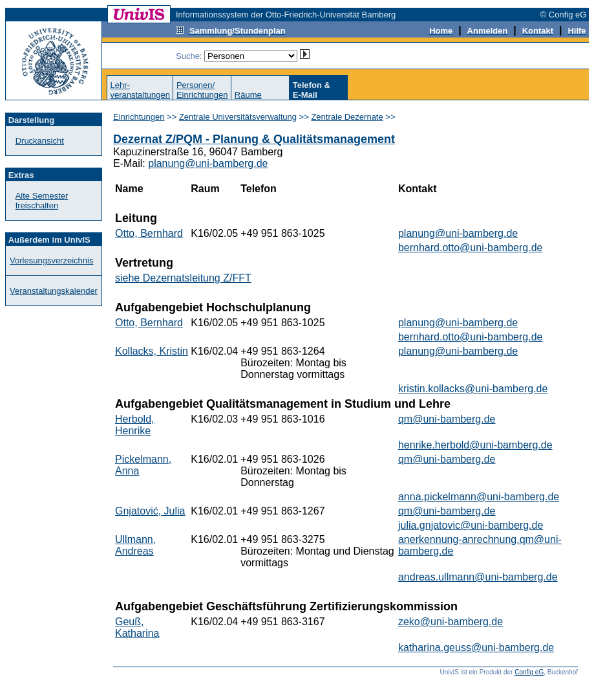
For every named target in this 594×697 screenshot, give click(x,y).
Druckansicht (40, 141)
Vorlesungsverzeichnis (51, 260)
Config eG (529, 672)
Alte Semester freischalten (42, 200)
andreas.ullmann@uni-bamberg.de (478, 576)
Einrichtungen (139, 117)
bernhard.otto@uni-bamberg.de (470, 247)
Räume (248, 95)
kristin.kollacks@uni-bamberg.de (472, 388)
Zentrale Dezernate (347, 117)
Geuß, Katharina (137, 627)
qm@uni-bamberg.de (447, 419)
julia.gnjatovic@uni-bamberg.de (470, 525)
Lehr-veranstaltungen (140, 90)
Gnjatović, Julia (150, 510)
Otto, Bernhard (149, 233)
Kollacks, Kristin (151, 351)
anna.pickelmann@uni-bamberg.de (478, 496)
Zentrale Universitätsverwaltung (238, 117)
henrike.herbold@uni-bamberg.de (475, 444)
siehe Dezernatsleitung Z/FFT (183, 277)
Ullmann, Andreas (135, 545)
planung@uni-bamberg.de (208, 163)
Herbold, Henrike (134, 425)
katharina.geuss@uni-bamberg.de (476, 647)
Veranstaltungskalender (54, 291)
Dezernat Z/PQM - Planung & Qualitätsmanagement (254, 139)
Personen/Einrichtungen (202, 90)
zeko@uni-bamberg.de (450, 621)
